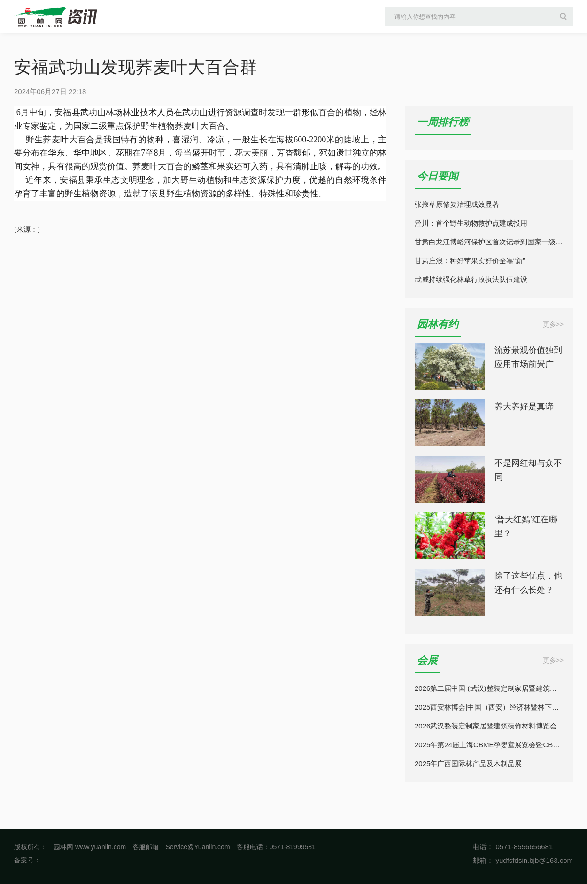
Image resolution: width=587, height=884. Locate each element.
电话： (483, 847)
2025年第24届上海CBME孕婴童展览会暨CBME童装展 (489, 745)
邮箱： (483, 860)
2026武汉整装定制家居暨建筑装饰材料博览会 (486, 726)
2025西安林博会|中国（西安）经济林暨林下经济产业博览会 (489, 707)
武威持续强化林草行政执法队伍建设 (471, 279)
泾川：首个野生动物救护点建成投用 (471, 223)
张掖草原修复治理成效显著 (457, 204)
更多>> (553, 324)
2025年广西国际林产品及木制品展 (468, 763)
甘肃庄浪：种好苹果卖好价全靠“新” (470, 261)
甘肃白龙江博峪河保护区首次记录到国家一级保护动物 (489, 242)
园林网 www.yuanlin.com (90, 847)
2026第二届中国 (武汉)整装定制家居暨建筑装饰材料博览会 (489, 688)
